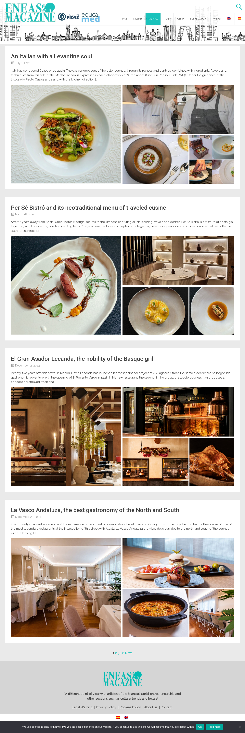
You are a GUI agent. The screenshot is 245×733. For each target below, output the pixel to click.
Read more (214, 726)
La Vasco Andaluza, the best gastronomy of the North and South (95, 510)
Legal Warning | (83, 707)
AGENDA (180, 19)
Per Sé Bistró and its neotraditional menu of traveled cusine (88, 207)
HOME (124, 19)
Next (128, 653)
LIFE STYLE (153, 19)
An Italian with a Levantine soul (51, 56)
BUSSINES (137, 19)
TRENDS (167, 19)
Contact (167, 707)
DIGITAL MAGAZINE (198, 19)
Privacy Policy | (107, 707)
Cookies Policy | (131, 707)
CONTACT (217, 19)
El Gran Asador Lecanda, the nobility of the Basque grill (83, 358)
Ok (200, 726)
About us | (152, 707)
